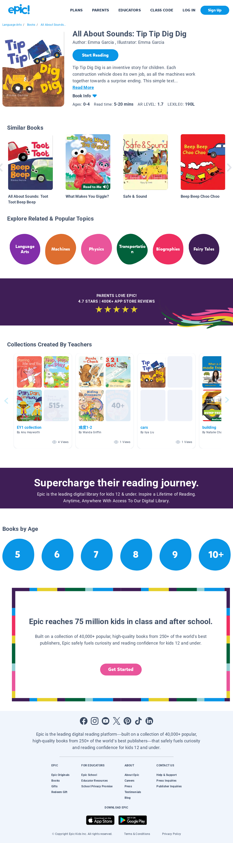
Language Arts (12, 24)
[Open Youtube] (105, 721)
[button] (43, 401)
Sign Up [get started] (215, 10)
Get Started (120, 669)
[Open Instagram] (94, 721)
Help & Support (166, 775)
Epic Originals (60, 775)
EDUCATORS (129, 10)
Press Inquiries (166, 780)
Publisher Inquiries (169, 786)
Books (31, 24)
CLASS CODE (161, 10)
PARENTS (100, 10)
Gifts (54, 786)
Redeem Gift (59, 792)
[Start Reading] (95, 55)
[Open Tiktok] (138, 721)
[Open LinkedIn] (149, 721)
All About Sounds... (53, 24)
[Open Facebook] (83, 721)
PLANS (76, 10)
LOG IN (189, 10)
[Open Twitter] (116, 721)
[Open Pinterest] (127, 721)
